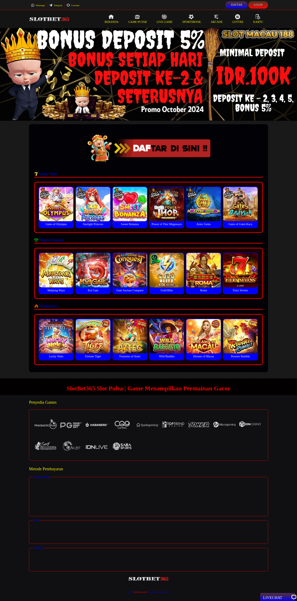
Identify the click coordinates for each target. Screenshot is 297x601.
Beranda (111, 18)
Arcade (217, 18)
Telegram (55, 5)
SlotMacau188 (140, 592)
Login (258, 4)
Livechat (73, 5)
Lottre (237, 18)
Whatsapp (38, 5)
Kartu (258, 18)
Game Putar (137, 18)
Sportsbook (191, 18)
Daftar (236, 4)
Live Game (165, 18)
